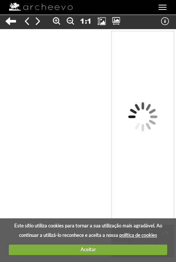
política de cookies (138, 235)
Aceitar (88, 249)
